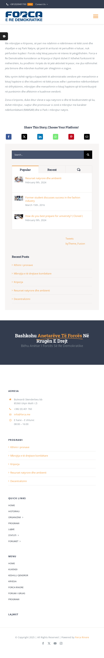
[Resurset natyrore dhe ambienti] (18, 179)
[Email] (87, 136)
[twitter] (49, 643)
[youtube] (55, 643)
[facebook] (43, 643)
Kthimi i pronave (23, 265)
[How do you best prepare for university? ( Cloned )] (18, 216)
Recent (52, 170)
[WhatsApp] (55, 136)
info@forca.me (22, 414)
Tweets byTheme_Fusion (75, 241)
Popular (25, 170)
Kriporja (18, 282)
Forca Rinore (82, 637)
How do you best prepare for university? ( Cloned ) (54, 216)
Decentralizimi (22, 299)
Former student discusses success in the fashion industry (52, 199)
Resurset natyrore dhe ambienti (43, 178)
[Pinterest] (71, 136)
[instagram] (61, 643)
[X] (24, 136)
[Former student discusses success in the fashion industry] (18, 198)
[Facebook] (8, 136)
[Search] (88, 155)
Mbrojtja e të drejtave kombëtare (32, 273)
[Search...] (48, 155)
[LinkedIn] (40, 136)
